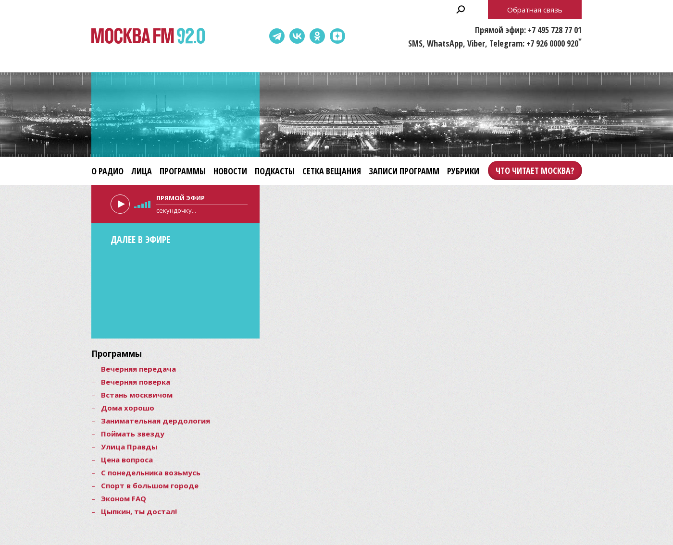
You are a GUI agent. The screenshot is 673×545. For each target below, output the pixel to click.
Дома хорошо (127, 407)
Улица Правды (129, 446)
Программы (183, 171)
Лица (141, 171)
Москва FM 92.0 (148, 36)
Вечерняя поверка (135, 382)
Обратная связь (534, 9)
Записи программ (404, 171)
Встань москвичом (137, 395)
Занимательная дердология (155, 420)
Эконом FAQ (123, 498)
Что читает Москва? (535, 170)
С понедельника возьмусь (150, 472)
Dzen (337, 36)
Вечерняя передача (138, 369)
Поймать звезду (132, 433)
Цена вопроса (127, 459)
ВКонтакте (297, 36)
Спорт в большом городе (150, 485)
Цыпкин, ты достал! (139, 511)
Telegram (277, 36)
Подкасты (275, 171)
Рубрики (463, 171)
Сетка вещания (331, 171)
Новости (230, 171)
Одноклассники (317, 36)
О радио (107, 171)
